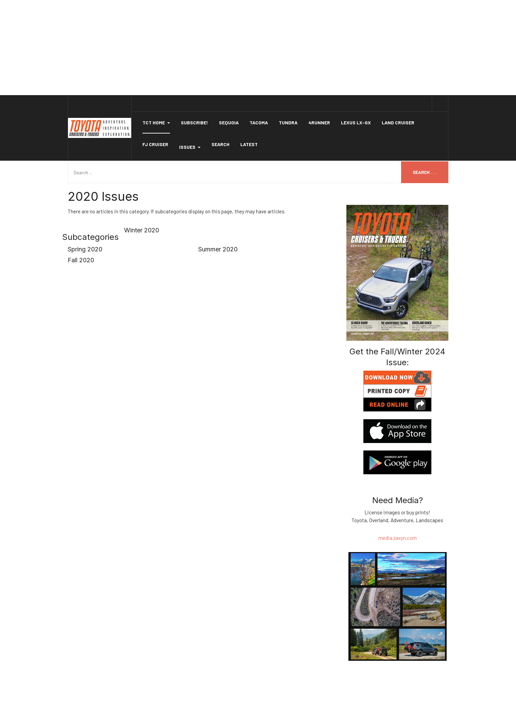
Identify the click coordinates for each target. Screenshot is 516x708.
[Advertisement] (258, 47)
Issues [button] (190, 147)
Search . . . (425, 172)
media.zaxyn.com (397, 538)
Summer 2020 (218, 249)
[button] (156, 123)
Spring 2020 (85, 249)
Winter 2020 (141, 230)
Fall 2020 (81, 260)
